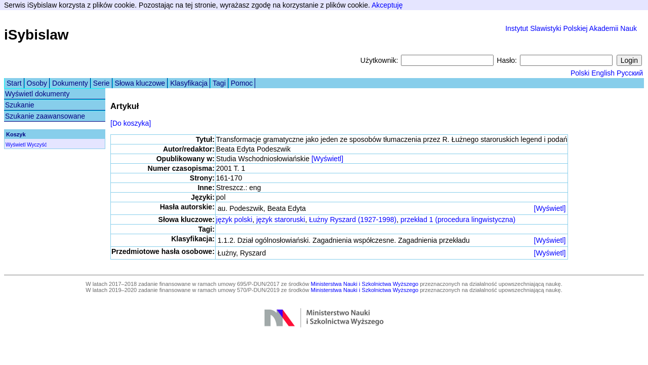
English (603, 73)
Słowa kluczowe (140, 83)
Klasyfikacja (189, 83)
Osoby (37, 83)
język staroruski (280, 219)
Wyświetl (15, 145)
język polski (234, 219)
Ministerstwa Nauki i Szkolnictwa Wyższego (365, 284)
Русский (630, 73)
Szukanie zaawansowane (45, 116)
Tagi (219, 83)
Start (14, 83)
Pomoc (242, 83)
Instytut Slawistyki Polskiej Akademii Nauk (571, 28)
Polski (580, 73)
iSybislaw (36, 35)
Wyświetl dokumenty (37, 94)
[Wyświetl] (327, 159)
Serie (101, 83)
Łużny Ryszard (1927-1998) (352, 219)
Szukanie (19, 105)
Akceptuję (387, 5)
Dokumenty (70, 83)
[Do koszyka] (130, 123)
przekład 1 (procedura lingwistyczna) (457, 219)
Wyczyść (37, 145)
